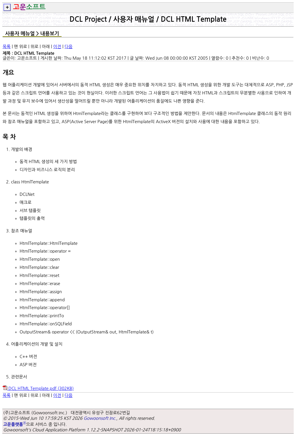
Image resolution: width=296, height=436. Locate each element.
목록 (7, 46)
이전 (57, 46)
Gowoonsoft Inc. (100, 418)
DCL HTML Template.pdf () (38, 388)
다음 (68, 46)
